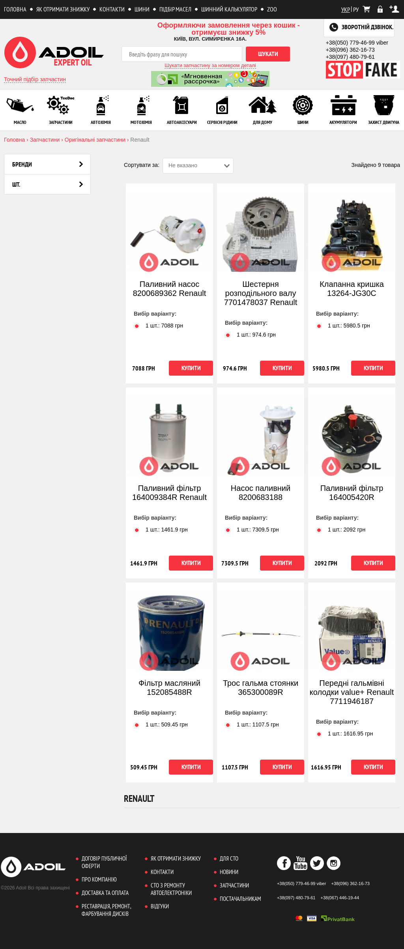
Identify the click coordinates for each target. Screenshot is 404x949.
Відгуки (160, 906)
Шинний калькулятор (229, 9)
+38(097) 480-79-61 (350, 57)
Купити (191, 368)
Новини (229, 872)
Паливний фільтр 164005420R (351, 493)
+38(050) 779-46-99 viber (357, 42)
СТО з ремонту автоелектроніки (171, 889)
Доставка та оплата (105, 893)
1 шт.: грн (158, 325)
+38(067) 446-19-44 (340, 897)
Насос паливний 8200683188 (260, 493)
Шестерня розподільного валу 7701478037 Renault (260, 293)
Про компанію (99, 879)
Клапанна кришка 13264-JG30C (352, 289)
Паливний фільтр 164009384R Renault (169, 493)
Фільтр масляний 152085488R (169, 687)
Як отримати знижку (63, 9)
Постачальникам (240, 898)
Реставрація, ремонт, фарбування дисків (106, 909)
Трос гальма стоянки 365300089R (260, 687)
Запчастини (234, 885)
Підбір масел (175, 9)
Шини (142, 9)
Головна (15, 9)
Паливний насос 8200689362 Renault (169, 289)
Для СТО (229, 858)
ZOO (272, 9)
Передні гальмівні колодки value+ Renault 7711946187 (352, 692)
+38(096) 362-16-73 (350, 50)
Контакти (112, 9)
